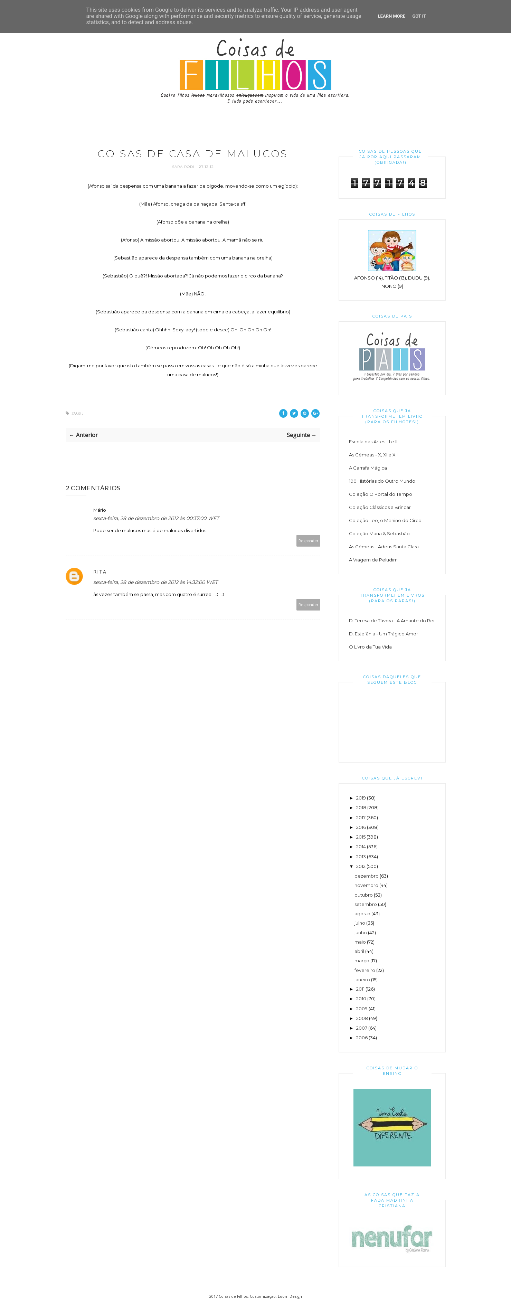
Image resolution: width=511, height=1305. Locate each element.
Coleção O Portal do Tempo (380, 494)
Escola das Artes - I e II (373, 441)
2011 (360, 989)
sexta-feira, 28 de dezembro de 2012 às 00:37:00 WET (156, 519)
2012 (361, 866)
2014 (361, 846)
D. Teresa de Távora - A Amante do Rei (391, 620)
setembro (365, 904)
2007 (361, 1028)
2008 (362, 1018)
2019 (361, 798)
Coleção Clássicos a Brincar (380, 507)
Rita (100, 572)
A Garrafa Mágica (368, 468)
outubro (363, 895)
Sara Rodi (184, 167)
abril (359, 951)
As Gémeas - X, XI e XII (373, 454)
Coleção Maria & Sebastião (379, 533)
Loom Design (290, 1296)
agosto (362, 913)
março (361, 960)
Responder (309, 541)
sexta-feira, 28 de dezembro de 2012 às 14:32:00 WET (155, 582)
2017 (361, 817)
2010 (361, 998)
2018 (361, 807)
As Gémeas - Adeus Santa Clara (384, 546)
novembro (366, 885)
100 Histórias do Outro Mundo (382, 481)
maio (360, 942)
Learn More (392, 16)
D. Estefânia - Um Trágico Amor (383, 633)
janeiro (362, 979)
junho (360, 932)
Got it (419, 16)
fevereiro (364, 970)
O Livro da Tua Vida (370, 647)
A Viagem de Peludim (373, 559)
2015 (361, 837)
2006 (362, 1037)
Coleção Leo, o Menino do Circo (385, 520)
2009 (362, 1008)
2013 (361, 856)
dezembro (366, 876)
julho (359, 923)
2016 (361, 827)
